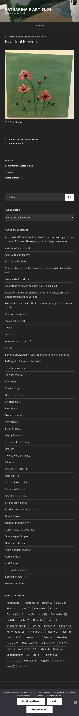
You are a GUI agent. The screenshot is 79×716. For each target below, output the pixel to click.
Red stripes (11, 421)
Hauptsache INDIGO (16, 469)
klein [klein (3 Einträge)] (66, 631)
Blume (12, 139)
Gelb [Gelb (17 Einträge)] (11, 620)
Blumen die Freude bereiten (20, 279)
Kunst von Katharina (17, 261)
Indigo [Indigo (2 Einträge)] (53, 631)
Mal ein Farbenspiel (16, 482)
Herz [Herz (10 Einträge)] (36, 625)
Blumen (13, 143)
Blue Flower (11, 408)
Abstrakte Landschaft (17, 254)
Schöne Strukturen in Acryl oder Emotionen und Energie (37, 354)
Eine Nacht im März (16, 570)
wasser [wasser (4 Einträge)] (60, 660)
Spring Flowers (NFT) (17, 576)
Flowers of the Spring (17, 442)
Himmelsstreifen (14, 583)
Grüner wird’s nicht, (16, 395)
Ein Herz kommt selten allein (21, 509)
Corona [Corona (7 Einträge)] (28, 614)
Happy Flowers (13, 435)
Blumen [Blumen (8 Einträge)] (40, 608)
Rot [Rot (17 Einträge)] (63, 643)
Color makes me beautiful (19, 529)
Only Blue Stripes (15, 543)
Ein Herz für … (13, 401)
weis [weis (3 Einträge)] (10, 666)
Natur (35, 139)
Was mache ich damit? (18, 341)
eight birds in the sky (17, 522)
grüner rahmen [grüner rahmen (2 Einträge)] (16, 625)
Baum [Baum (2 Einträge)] (47, 602)
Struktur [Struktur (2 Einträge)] (30, 660)
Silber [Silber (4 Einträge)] (45, 649)
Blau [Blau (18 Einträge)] (61, 602)
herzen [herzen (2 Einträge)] (50, 625)
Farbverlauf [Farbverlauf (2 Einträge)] (58, 614)
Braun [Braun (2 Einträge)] (55, 608)
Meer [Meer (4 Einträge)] (48, 637)
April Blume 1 (12, 563)
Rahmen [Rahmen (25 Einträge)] (29, 643)
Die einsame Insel (15, 321)
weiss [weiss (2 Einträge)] (23, 666)
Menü (40, 26)
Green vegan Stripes (16, 536)
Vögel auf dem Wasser (18, 549)
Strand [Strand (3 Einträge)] (52, 654)
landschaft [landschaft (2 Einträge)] (14, 637)
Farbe (20, 139)
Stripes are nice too (16, 502)
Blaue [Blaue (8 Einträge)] (11, 608)
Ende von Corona (15, 489)
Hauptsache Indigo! (16, 496)
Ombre (9, 334)
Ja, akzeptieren (31, 701)
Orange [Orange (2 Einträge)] (12, 643)
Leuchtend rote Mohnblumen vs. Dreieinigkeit (31, 285)
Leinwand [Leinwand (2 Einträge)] (33, 637)
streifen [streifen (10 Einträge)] (13, 660)
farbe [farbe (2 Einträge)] (42, 614)
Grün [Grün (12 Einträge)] (52, 620)
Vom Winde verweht (16, 314)
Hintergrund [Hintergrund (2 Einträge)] (15, 631)
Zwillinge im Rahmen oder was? (23, 361)
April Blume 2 (12, 556)
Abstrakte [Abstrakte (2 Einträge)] (31, 602)
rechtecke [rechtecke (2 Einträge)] (47, 643)
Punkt (8, 348)
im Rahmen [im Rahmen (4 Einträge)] (35, 631)
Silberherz (11, 462)
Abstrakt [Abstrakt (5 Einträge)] (13, 602)
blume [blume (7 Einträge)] (25, 608)
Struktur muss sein (15, 368)
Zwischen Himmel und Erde (20, 248)
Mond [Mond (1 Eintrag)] (62, 637)
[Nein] (75, 702)
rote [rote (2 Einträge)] (10, 649)
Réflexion (10, 381)
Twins (8, 327)
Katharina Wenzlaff (34, 37)
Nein (54, 701)
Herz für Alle (12, 475)
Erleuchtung (12, 388)
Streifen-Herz (13, 428)
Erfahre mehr (39, 709)
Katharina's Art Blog (28, 9)
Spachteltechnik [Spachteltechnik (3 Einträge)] (17, 654)
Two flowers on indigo (17, 455)
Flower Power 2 (14, 374)
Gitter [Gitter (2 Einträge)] (38, 620)
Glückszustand (13, 415)
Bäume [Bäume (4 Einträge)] (12, 614)
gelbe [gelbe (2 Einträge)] (24, 620)
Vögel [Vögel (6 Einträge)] (45, 660)
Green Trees (12, 516)
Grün (27, 139)
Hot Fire (9, 448)
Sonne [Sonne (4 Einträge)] (58, 649)
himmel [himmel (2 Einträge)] (65, 625)
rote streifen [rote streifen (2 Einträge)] (27, 649)
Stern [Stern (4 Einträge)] (38, 654)
